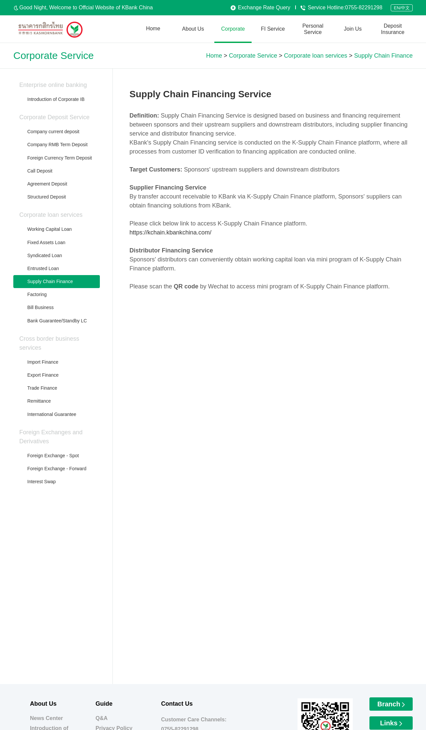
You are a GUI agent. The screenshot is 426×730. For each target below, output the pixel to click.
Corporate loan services (51, 214)
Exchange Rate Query (260, 7)
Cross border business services (49, 343)
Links (391, 723)
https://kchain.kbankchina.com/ (170, 232)
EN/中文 (402, 7)
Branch (391, 704)
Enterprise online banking (53, 85)
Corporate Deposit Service (54, 117)
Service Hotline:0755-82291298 (341, 7)
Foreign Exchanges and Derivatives (51, 437)
